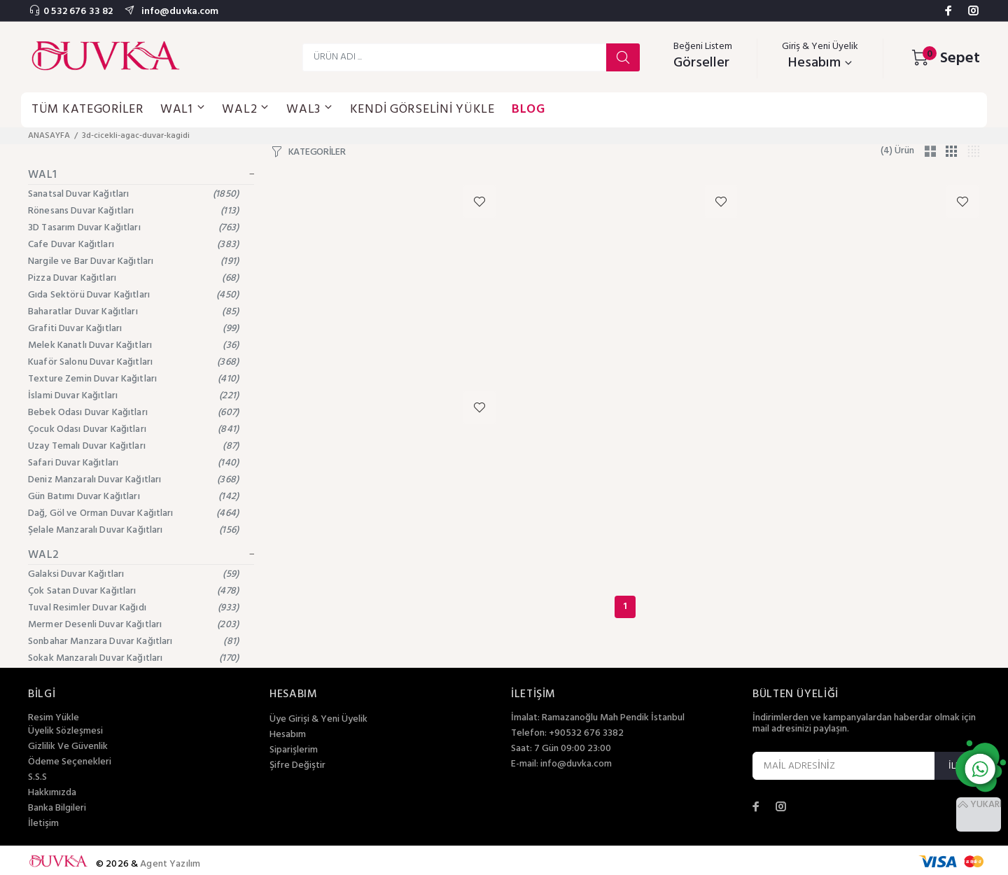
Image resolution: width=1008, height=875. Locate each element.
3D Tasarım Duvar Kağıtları (133, 228)
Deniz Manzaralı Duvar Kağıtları (133, 480)
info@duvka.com (178, 12)
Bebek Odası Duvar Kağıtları (133, 413)
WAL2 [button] (246, 109)
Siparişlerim (294, 750)
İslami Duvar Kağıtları (133, 396)
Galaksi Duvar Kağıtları (133, 574)
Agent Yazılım (170, 864)
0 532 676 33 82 (78, 12)
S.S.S (37, 777)
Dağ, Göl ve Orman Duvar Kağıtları (133, 513)
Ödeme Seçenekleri (69, 762)
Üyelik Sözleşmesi (65, 731)
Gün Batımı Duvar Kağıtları (133, 497)
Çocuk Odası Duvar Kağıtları (133, 429)
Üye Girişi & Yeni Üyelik (319, 719)
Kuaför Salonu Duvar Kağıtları (133, 362)
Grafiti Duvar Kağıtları (133, 329)
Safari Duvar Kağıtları (133, 463)
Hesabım (288, 735)
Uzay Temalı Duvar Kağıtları (133, 446)
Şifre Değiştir (298, 766)
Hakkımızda (52, 793)
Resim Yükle (53, 718)
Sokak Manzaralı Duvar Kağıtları (133, 658)
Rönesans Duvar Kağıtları (133, 211)
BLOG (528, 109)
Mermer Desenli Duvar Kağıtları (133, 625)
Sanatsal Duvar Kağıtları (133, 194)
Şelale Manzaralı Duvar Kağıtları (133, 530)
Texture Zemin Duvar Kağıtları (133, 379)
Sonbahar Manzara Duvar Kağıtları (133, 642)
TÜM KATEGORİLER (87, 109)
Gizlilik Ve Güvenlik (68, 747)
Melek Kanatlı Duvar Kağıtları (133, 345)
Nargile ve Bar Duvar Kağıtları (133, 261)
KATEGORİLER (317, 153)
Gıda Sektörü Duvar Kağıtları (133, 295)
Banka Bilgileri (57, 808)
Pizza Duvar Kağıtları (133, 278)
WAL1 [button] (183, 109)
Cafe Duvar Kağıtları (133, 245)
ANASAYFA (49, 136)
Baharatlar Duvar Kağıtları (133, 312)
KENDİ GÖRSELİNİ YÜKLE (422, 109)
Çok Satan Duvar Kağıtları (133, 591)
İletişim (43, 824)
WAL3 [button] (309, 109)
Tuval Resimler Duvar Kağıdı (133, 608)
